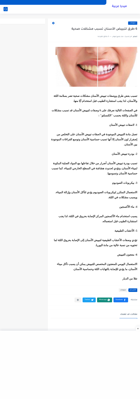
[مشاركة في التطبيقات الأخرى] (78, 300)
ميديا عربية (119, 6)
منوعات (132, 23)
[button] (120, 300)
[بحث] (6, 9)
